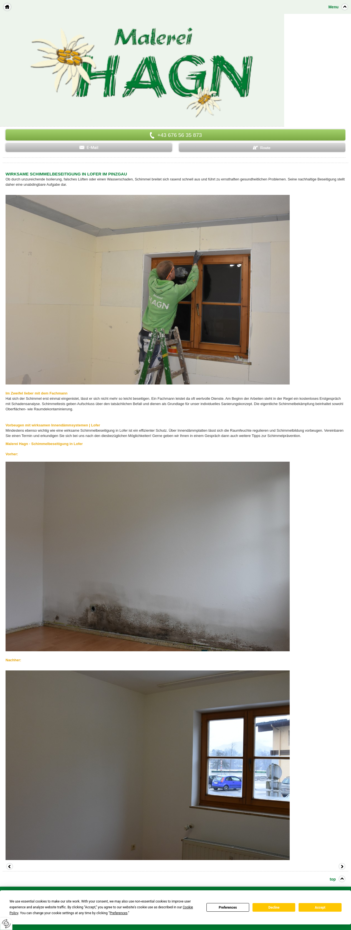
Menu (333, 7)
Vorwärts (341, 867)
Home (7, 6)
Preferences (228, 907)
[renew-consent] (6, 924)
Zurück (10, 867)
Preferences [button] (118, 913)
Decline (273, 907)
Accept (320, 907)
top (333, 879)
